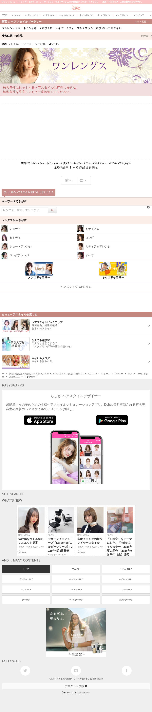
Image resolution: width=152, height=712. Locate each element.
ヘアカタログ (126, 569)
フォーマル (14, 376)
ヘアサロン (26, 589)
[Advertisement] (76, 132)
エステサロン (126, 589)
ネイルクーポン (76, 600)
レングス (14, 44)
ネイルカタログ (126, 579)
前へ (68, 180)
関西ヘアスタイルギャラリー (75, 21)
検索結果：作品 (77, 35)
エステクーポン (126, 600)
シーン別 (40, 44)
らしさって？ (55, 679)
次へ (83, 180)
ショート (105, 373)
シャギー (119, 373)
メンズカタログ (26, 579)
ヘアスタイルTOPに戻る (76, 286)
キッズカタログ (76, 579)
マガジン (76, 569)
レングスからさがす (14, 220)
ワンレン (92, 373)
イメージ (27, 44)
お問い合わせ (97, 679)
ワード (54, 44)
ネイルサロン (76, 589)
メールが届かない (82, 679)
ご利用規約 (67, 679)
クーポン (26, 600)
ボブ (130, 373)
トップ (26, 569)
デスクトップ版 (76, 686)
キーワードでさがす (14, 201)
